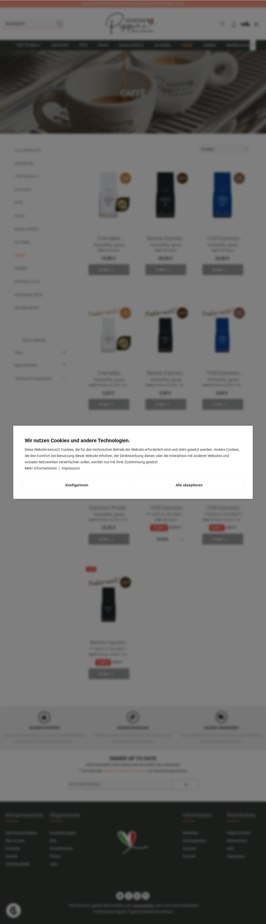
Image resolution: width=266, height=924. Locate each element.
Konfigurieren (76, 485)
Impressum (71, 468)
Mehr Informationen (41, 468)
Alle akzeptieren (189, 485)
